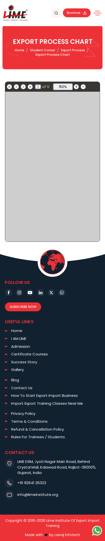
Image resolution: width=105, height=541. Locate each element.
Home (19, 50)
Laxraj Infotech (67, 534)
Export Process (73, 50)
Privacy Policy (23, 413)
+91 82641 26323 (31, 482)
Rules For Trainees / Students (38, 436)
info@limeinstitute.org (37, 494)
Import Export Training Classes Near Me (47, 403)
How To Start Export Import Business (44, 395)
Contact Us (21, 387)
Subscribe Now (23, 306)
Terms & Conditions (29, 421)
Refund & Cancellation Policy (37, 429)
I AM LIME (18, 338)
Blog (15, 380)
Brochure (77, 13)
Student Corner (42, 50)
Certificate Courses (29, 354)
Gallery (17, 369)
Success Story (24, 362)
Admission (20, 346)
